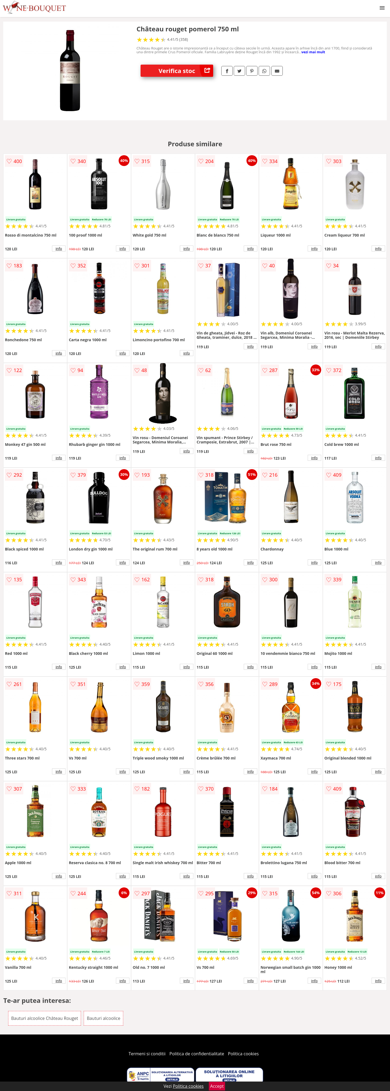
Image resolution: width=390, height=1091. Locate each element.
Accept (217, 1086)
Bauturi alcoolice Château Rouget (44, 1018)
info (59, 248)
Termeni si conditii (147, 1054)
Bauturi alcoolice (103, 1018)
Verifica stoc (186, 71)
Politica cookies (243, 1054)
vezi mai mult (313, 51)
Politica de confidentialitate (197, 1054)
